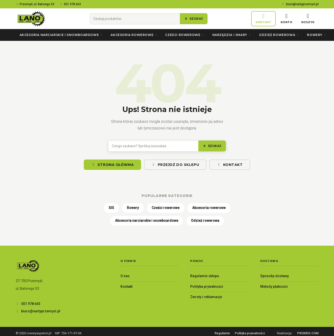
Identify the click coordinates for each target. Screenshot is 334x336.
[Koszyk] (308, 19)
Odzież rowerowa (279, 35)
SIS (111, 208)
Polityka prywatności (206, 286)
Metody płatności (274, 286)
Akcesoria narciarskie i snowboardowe (61, 35)
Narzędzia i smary (231, 35)
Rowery (316, 35)
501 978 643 (70, 4)
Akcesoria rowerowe (134, 35)
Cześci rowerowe (184, 35)
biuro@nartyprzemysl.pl (300, 4)
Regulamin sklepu (204, 276)
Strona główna (112, 164)
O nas (125, 276)
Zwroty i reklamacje (206, 297)
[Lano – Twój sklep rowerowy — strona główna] (31, 19)
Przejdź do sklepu (175, 164)
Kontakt (230, 164)
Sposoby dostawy (274, 276)
